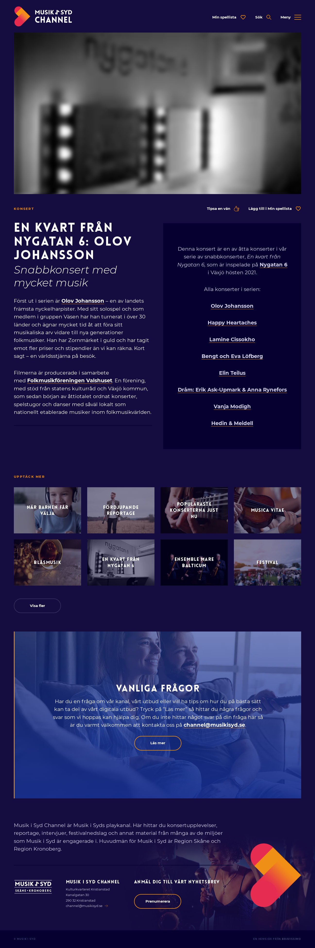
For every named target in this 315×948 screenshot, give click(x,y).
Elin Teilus (232, 373)
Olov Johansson (82, 301)
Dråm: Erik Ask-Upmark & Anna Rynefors (232, 390)
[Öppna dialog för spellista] (229, 17)
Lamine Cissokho (232, 339)
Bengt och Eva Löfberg (232, 356)
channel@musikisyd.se (214, 725)
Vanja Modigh (232, 406)
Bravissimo (291, 939)
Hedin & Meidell (232, 423)
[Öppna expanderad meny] (291, 17)
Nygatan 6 (273, 265)
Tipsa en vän (223, 208)
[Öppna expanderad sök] (263, 17)
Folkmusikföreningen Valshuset (69, 380)
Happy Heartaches (232, 323)
